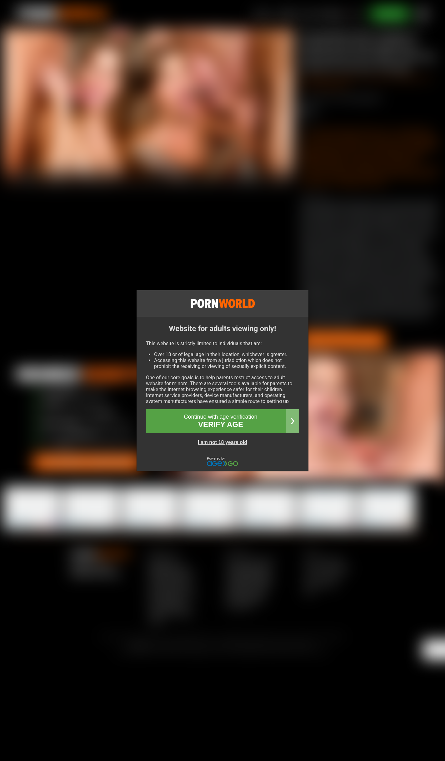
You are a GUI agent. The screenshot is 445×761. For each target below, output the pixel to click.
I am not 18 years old (222, 442)
